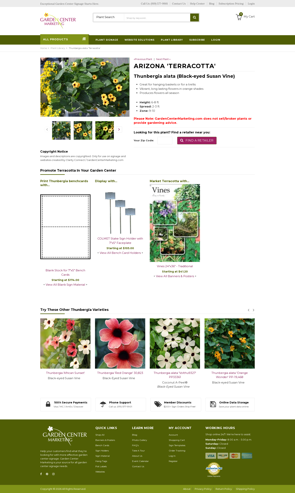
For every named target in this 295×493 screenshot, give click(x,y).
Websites (100, 471)
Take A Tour (138, 450)
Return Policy (224, 488)
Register (173, 461)
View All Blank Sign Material (65, 284)
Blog (134, 434)
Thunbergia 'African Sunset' (65, 373)
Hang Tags (101, 461)
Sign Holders (102, 450)
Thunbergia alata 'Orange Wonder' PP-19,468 (229, 375)
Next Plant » (163, 59)
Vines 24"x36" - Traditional (175, 266)
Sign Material (102, 455)
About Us (137, 455)
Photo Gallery (139, 440)
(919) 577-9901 (159, 3)
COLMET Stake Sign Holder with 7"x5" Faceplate (120, 241)
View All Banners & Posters (175, 276)
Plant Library (58, 48)
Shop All (99, 434)
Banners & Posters (105, 440)
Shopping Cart (177, 440)
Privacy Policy (203, 488)
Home (43, 48)
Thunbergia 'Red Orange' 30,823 (120, 373)
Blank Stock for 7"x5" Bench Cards (65, 272)
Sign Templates (177, 445)
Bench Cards (102, 445)
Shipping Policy (245, 488)
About (187, 488)
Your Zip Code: (144, 140)
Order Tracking (177, 450)
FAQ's (135, 445)
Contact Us (138, 466)
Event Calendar (140, 461)
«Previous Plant (143, 59)
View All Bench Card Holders (120, 253)
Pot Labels (101, 466)
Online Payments (213, 476)
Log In (172, 455)
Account (173, 434)
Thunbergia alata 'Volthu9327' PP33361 (175, 375)
